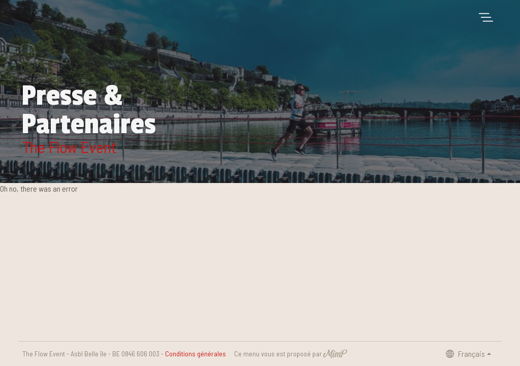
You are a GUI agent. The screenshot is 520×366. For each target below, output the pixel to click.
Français (465, 353)
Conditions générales (195, 353)
